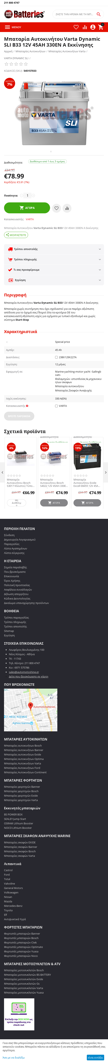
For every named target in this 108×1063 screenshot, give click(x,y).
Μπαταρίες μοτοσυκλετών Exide (23, 991)
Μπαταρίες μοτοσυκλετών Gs (22, 995)
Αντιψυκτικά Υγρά (15, 931)
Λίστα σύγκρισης (14, 564)
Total (7, 890)
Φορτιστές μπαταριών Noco (21, 967)
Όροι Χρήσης (12, 592)
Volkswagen (11, 904)
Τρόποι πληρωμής (15, 633)
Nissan (8, 908)
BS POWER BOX (13, 826)
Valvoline (9, 895)
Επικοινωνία (11, 588)
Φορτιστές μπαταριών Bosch (21, 949)
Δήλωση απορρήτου (16, 606)
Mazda (8, 913)
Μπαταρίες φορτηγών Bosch (21, 803)
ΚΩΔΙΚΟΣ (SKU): (13, 71)
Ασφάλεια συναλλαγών (18, 601)
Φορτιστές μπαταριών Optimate (23, 958)
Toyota (8, 922)
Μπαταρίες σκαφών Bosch (20, 863)
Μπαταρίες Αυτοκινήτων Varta (22, 775)
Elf (5, 926)
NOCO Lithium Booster (18, 839)
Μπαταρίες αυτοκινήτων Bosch (23, 757)
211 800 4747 (11, 2)
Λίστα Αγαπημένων (15, 560)
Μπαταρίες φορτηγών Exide (21, 807)
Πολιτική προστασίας (17, 597)
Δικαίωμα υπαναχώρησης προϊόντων (26, 614)
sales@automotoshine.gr (24, 683)
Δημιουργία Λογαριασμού (20, 551)
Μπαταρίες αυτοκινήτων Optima (24, 770)
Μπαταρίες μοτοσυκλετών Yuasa (24, 1004)
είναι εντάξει (95, 1057)
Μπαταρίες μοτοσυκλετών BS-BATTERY (27, 986)
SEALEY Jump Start (15, 830)
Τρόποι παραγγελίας (16, 629)
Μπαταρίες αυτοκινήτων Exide (22, 766)
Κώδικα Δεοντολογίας (17, 610)
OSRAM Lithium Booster (18, 835)
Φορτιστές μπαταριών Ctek (20, 954)
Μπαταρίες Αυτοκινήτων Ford (22, 779)
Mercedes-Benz (13, 917)
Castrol (8, 882)
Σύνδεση (9, 547)
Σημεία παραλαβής (15, 579)
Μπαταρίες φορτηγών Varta (21, 812)
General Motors (13, 899)
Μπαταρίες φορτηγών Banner (22, 798)
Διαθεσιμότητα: (13, 174)
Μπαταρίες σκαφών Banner (20, 858)
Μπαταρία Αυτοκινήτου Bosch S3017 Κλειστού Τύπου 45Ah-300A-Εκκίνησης (20, 494)
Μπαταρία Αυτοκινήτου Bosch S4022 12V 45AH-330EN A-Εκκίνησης (54, 494)
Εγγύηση (9, 647)
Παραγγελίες (11, 556)
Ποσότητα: (11, 207)
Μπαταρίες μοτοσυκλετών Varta (23, 1000)
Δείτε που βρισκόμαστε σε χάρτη (28, 688)
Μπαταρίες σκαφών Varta (19, 867)
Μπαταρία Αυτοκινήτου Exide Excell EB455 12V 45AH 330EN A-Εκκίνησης (86, 494)
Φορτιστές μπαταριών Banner (22, 945)
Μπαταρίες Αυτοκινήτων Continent (25, 784)
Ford (7, 886)
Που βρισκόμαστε (15, 583)
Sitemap (9, 642)
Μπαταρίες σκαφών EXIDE (20, 854)
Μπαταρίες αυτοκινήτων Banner (23, 762)
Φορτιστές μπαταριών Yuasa (21, 963)
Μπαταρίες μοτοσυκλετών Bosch (24, 982)
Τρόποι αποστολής (15, 638)
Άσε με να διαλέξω (14, 1057)
